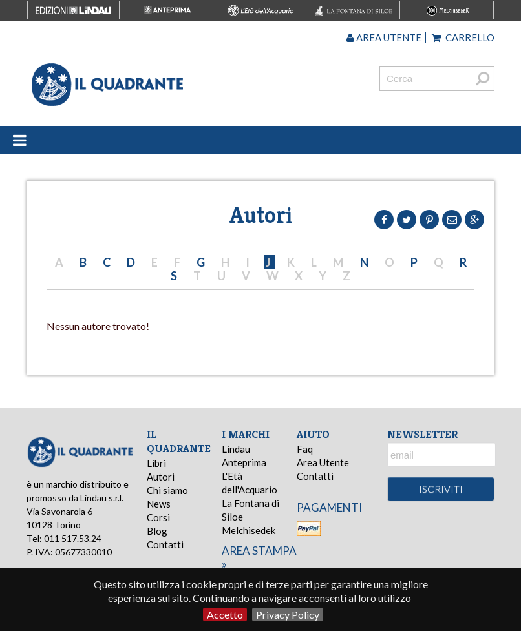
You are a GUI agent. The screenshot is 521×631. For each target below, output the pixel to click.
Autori (161, 476)
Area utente (383, 37)
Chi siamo (167, 490)
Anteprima (244, 462)
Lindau (236, 449)
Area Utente (323, 462)
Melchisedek (248, 530)
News (159, 504)
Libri (156, 463)
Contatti (165, 544)
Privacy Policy (287, 614)
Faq (305, 449)
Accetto (225, 614)
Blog (157, 531)
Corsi (158, 517)
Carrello (463, 37)
